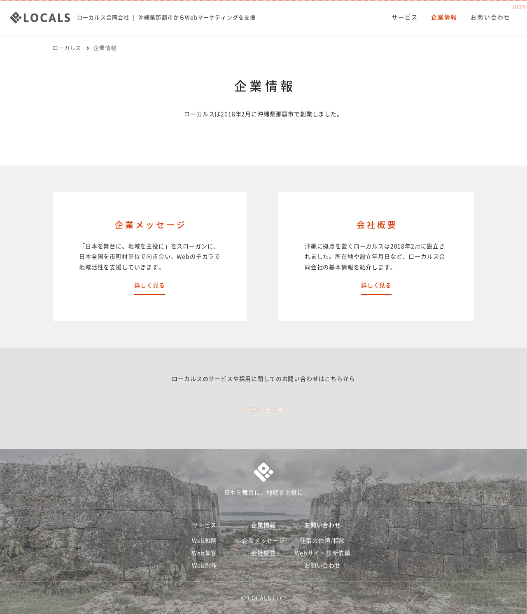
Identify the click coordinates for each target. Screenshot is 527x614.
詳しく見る (149, 285)
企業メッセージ (263, 541)
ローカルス (67, 48)
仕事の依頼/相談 (322, 541)
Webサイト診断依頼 (322, 553)
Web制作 (204, 565)
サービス (405, 17)
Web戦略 (204, 541)
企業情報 (444, 17)
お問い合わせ (491, 17)
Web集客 (204, 553)
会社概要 (263, 553)
